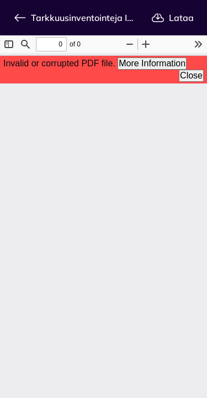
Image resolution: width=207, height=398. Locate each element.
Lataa (172, 17)
